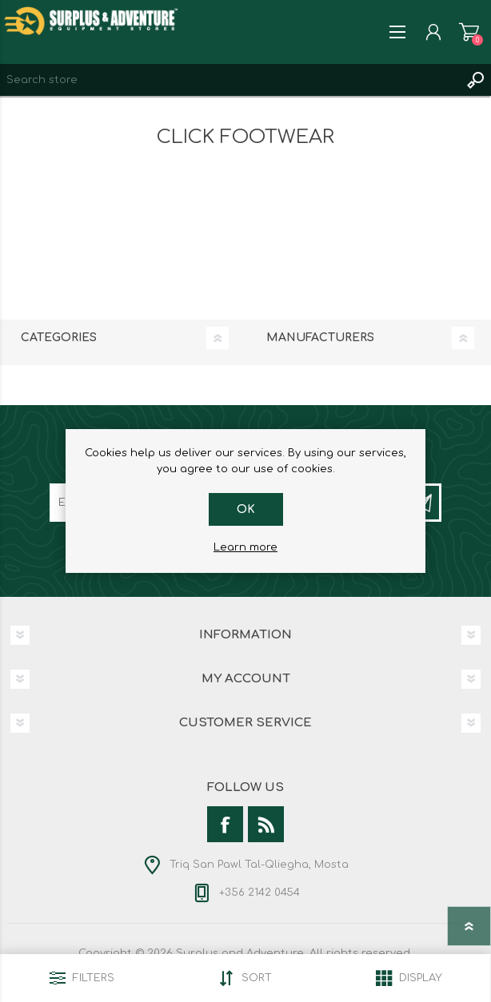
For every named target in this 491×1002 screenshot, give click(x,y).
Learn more (245, 547)
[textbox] (229, 80)
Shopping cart (469, 32)
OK (246, 509)
